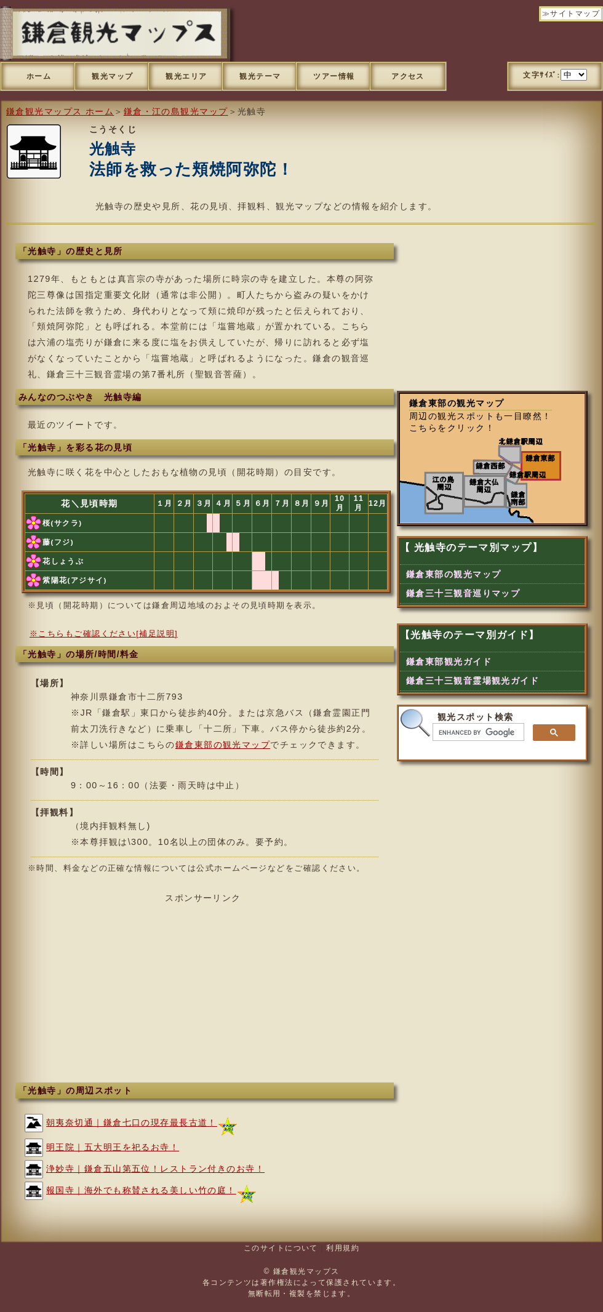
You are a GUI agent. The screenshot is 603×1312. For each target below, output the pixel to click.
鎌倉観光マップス (306, 1271)
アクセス (408, 76)
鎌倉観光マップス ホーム (60, 111)
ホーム (38, 76)
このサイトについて (281, 1248)
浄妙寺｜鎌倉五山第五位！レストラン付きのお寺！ (155, 1169)
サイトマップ (575, 13)
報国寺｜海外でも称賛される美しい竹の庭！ (141, 1190)
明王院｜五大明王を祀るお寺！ (112, 1147)
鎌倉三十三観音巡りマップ (463, 593)
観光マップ (112, 76)
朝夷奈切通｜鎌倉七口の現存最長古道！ (131, 1122)
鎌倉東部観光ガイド (449, 661)
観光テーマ (260, 76)
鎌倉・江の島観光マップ (176, 111)
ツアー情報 (333, 76)
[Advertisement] (203, 990)
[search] (477, 732)
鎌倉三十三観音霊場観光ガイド (472, 681)
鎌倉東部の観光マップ (222, 745)
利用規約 (342, 1248)
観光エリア (186, 76)
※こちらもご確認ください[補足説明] (104, 633)
